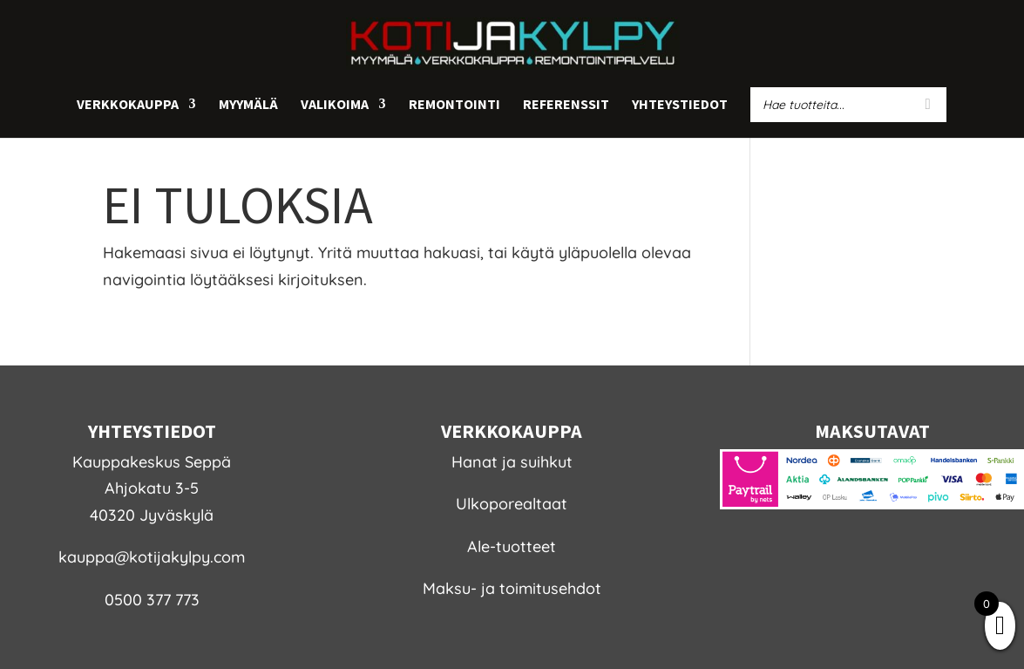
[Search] (928, 104)
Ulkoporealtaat (511, 504)
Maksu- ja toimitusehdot (512, 588)
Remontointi (454, 105)
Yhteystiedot (680, 105)
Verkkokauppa (128, 105)
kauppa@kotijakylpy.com (151, 557)
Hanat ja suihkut (512, 462)
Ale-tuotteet (511, 546)
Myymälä (248, 105)
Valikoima (335, 105)
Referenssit (566, 105)
